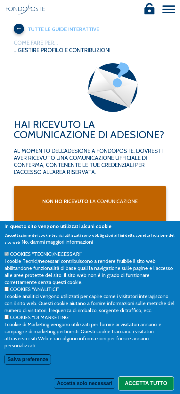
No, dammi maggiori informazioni (57, 256)
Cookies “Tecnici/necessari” (46, 268)
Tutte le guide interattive (56, 29)
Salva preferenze (27, 373)
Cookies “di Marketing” (40, 332)
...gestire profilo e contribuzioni (62, 50)
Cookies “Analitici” (34, 304)
